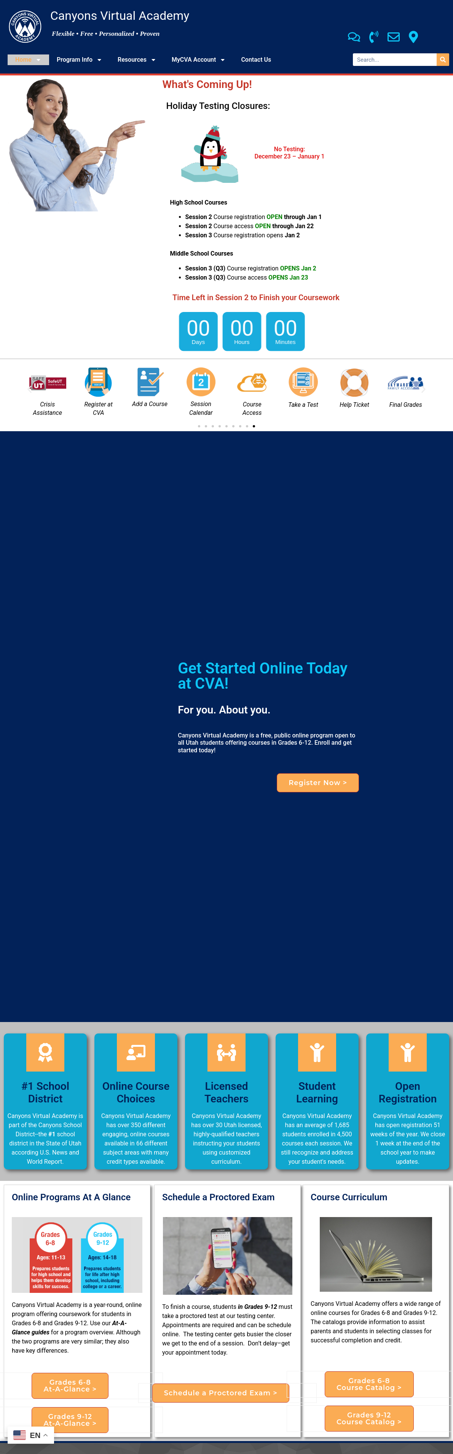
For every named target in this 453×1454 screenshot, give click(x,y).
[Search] (443, 59)
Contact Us (256, 59)
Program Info (79, 59)
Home (28, 59)
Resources (137, 59)
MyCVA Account (199, 59)
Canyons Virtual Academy (119, 15)
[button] (29, 389)
